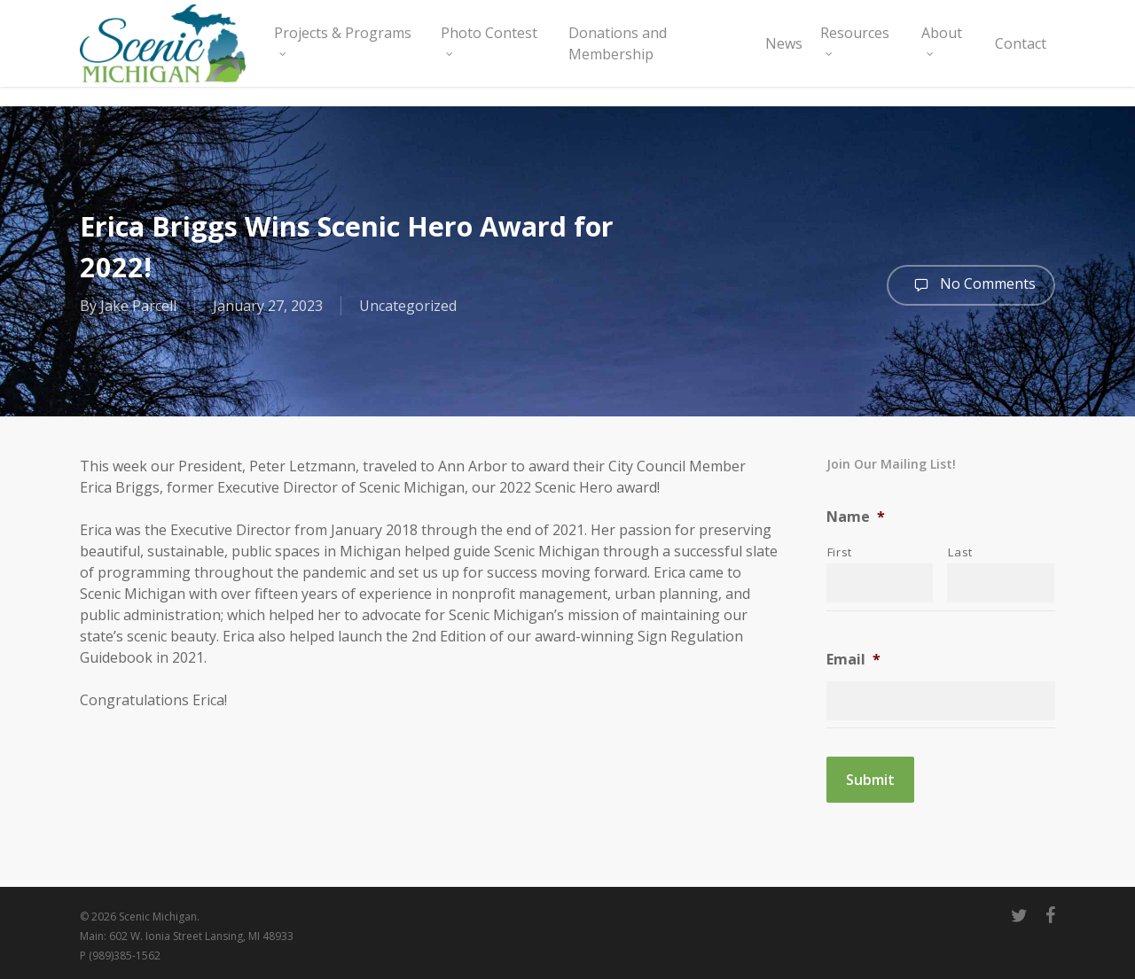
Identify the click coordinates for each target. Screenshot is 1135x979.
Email (853, 659)
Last (960, 552)
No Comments (971, 285)
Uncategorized (408, 305)
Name (855, 517)
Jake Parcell (138, 305)
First (839, 552)
